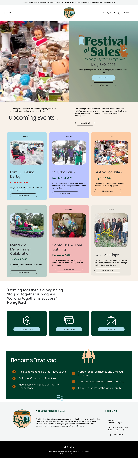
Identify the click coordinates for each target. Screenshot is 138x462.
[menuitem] (6, 12)
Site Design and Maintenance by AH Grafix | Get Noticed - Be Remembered (69, 455)
